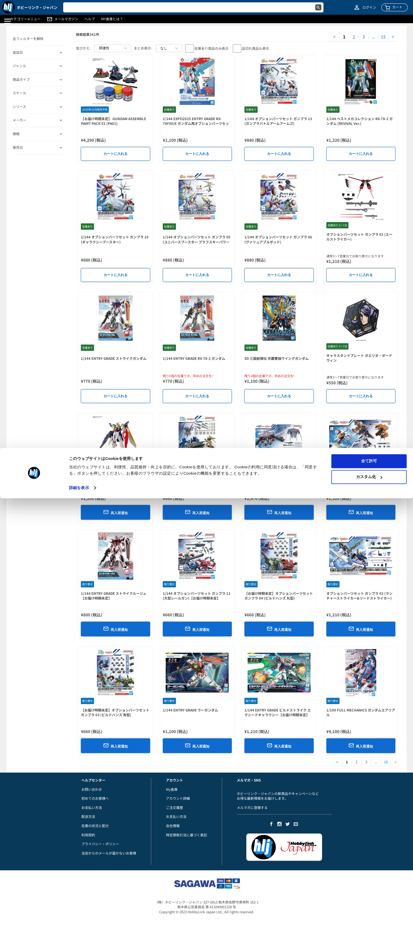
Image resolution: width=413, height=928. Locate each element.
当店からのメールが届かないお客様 (108, 853)
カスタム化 (369, 906)
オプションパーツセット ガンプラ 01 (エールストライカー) (359, 237)
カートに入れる (115, 154)
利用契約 (88, 834)
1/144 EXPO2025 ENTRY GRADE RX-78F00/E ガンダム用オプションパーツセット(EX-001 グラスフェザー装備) (196, 123)
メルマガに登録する (252, 807)
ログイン (369, 7)
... (373, 37)
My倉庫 (172, 789)
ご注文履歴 (174, 807)
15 (383, 37)
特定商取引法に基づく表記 (186, 834)
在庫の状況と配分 (95, 825)
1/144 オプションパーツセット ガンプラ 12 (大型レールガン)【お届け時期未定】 (196, 596)
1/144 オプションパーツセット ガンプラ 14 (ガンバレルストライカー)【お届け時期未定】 (360, 481)
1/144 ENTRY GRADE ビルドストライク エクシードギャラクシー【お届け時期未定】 (277, 713)
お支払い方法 (91, 807)
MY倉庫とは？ (112, 19)
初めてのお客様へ (95, 798)
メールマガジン (66, 19)
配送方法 (88, 816)
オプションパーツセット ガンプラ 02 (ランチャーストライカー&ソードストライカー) (359, 596)
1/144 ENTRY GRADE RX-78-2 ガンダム (194, 358)
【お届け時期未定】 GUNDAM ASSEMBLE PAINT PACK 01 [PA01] (113, 121)
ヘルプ (90, 19)
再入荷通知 (115, 512)
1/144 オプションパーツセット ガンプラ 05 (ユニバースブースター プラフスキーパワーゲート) (196, 241)
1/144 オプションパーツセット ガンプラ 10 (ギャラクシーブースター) (115, 239)
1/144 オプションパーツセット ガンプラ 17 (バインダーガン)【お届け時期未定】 (196, 479)
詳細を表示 (79, 917)
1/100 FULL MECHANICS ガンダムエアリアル (360, 713)
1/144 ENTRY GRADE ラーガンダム (190, 710)
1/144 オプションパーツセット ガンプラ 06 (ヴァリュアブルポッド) (278, 239)
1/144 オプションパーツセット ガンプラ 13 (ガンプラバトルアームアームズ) (278, 121)
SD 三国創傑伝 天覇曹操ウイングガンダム (276, 358)
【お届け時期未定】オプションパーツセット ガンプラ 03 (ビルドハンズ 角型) (115, 713)
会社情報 (173, 825)
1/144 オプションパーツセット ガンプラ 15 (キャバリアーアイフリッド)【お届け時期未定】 (278, 481)
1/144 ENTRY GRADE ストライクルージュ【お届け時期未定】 (113, 596)
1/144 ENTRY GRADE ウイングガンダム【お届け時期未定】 (115, 479)
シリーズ (19, 106)
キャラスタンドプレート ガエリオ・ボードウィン (359, 358)
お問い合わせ (91, 789)
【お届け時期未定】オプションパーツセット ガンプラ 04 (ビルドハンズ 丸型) (278, 596)
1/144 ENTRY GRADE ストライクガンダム (113, 358)
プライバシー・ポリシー (100, 843)
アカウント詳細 (178, 798)
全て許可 (369, 890)
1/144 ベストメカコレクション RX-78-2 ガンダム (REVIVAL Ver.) (359, 121)
